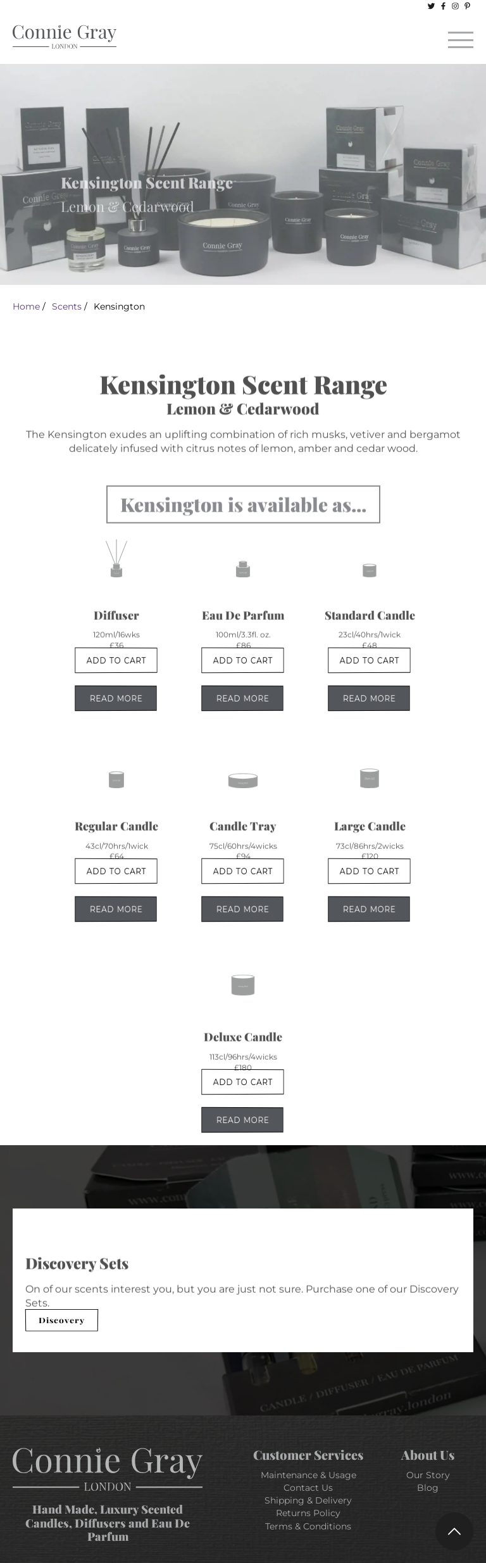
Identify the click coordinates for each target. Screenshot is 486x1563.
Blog (428, 1487)
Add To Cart (116, 660)
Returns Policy (308, 1513)
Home (26, 306)
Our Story (428, 1475)
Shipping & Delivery (308, 1500)
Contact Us (308, 1487)
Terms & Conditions (308, 1526)
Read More (116, 698)
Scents (67, 306)
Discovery (62, 1320)
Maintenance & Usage (308, 1475)
